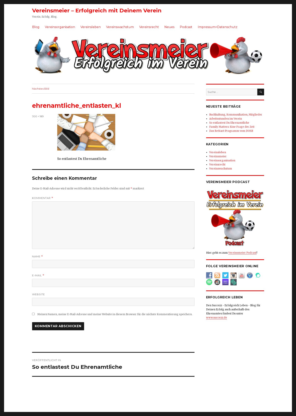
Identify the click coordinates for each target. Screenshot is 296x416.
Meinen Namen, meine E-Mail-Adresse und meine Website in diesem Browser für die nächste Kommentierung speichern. (114, 314)
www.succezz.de (216, 317)
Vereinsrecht (149, 27)
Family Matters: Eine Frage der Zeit (231, 126)
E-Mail (38, 275)
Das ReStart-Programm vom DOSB (231, 131)
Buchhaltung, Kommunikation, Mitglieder (235, 114)
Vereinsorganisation (60, 27)
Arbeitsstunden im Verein (225, 118)
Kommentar (42, 198)
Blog (35, 27)
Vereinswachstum (120, 27)
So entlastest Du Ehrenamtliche (229, 122)
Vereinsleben (90, 27)
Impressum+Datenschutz (217, 27)
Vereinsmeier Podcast (242, 252)
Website (38, 294)
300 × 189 (38, 116)
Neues (169, 27)
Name (37, 256)
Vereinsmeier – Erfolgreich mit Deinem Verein (96, 10)
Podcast (186, 27)
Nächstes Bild (40, 88)
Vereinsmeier (218, 156)
